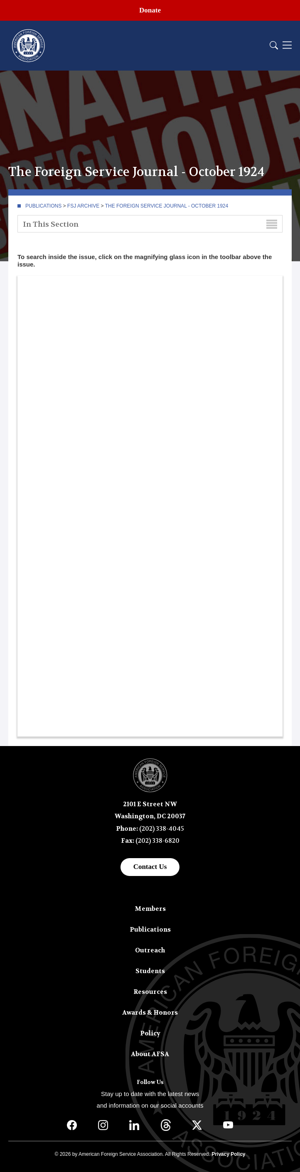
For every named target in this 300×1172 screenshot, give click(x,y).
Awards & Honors (150, 1012)
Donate (150, 10)
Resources (150, 992)
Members (150, 909)
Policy (150, 1033)
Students (150, 971)
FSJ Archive (83, 206)
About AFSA (150, 1054)
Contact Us (150, 867)
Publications (43, 206)
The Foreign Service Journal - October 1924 (167, 206)
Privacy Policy (228, 1154)
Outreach (150, 950)
